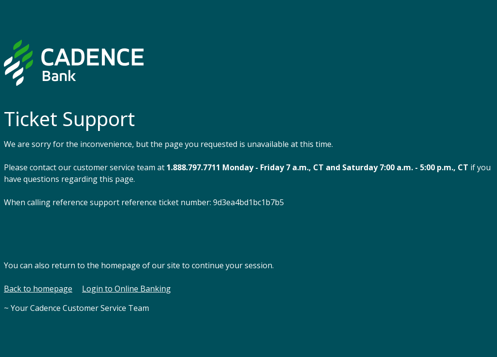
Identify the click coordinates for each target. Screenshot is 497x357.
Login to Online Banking (126, 288)
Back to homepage (38, 288)
